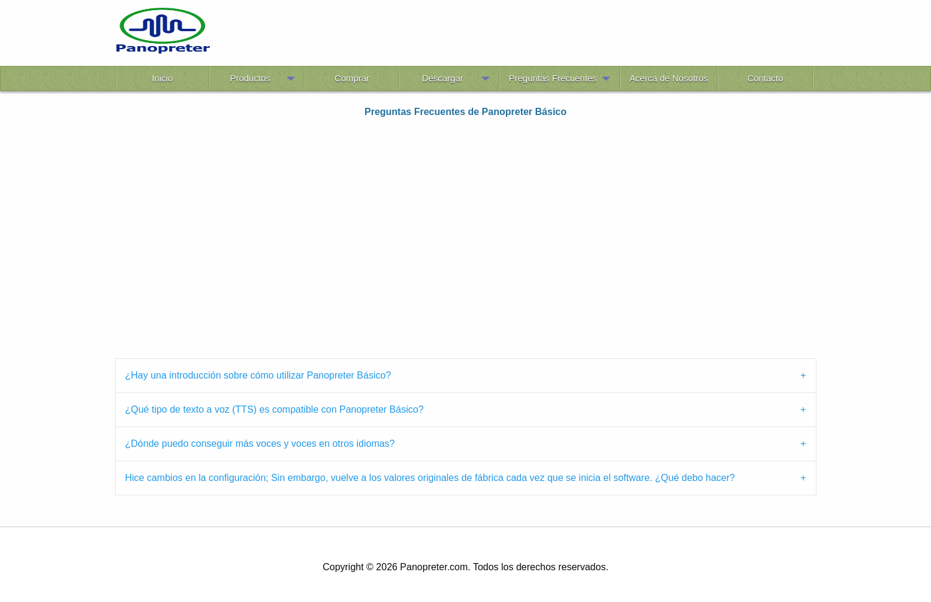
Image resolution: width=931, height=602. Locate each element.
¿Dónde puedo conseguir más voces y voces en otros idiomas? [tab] (260, 443)
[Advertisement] (513, 35)
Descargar (442, 78)
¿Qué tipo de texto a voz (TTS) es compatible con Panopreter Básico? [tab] (274, 409)
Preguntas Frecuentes (553, 78)
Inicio (162, 78)
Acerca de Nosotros (668, 78)
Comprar (352, 78)
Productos (250, 78)
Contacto (765, 78)
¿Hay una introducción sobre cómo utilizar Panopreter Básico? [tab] (258, 375)
